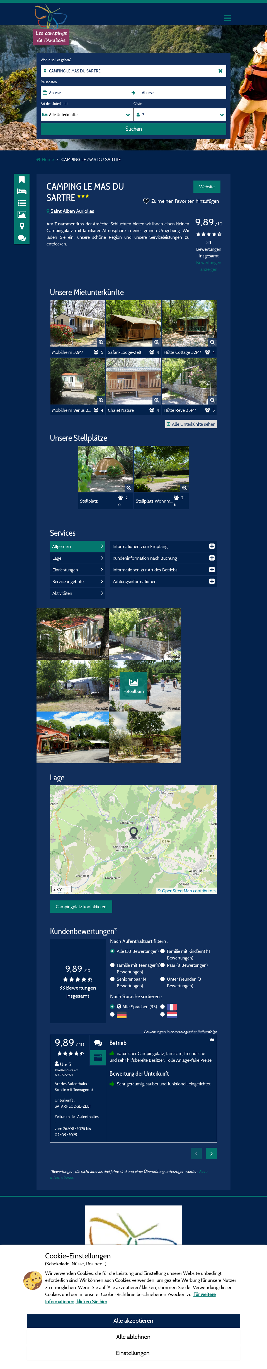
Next (211, 1109)
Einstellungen (133, 1352)
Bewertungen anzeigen (208, 266)
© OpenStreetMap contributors (186, 846)
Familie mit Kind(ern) (188, 910)
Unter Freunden (184, 938)
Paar (187, 921)
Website (207, 186)
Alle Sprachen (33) (139, 962)
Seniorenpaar (132, 938)
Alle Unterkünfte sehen (191, 424)
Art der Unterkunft (54, 103)
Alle (138, 907)
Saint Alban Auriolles (70, 211)
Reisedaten (49, 81)
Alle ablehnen (133, 1336)
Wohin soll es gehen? (56, 59)
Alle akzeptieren (133, 1320)
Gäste (138, 103)
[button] (133, 789)
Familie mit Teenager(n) (141, 924)
